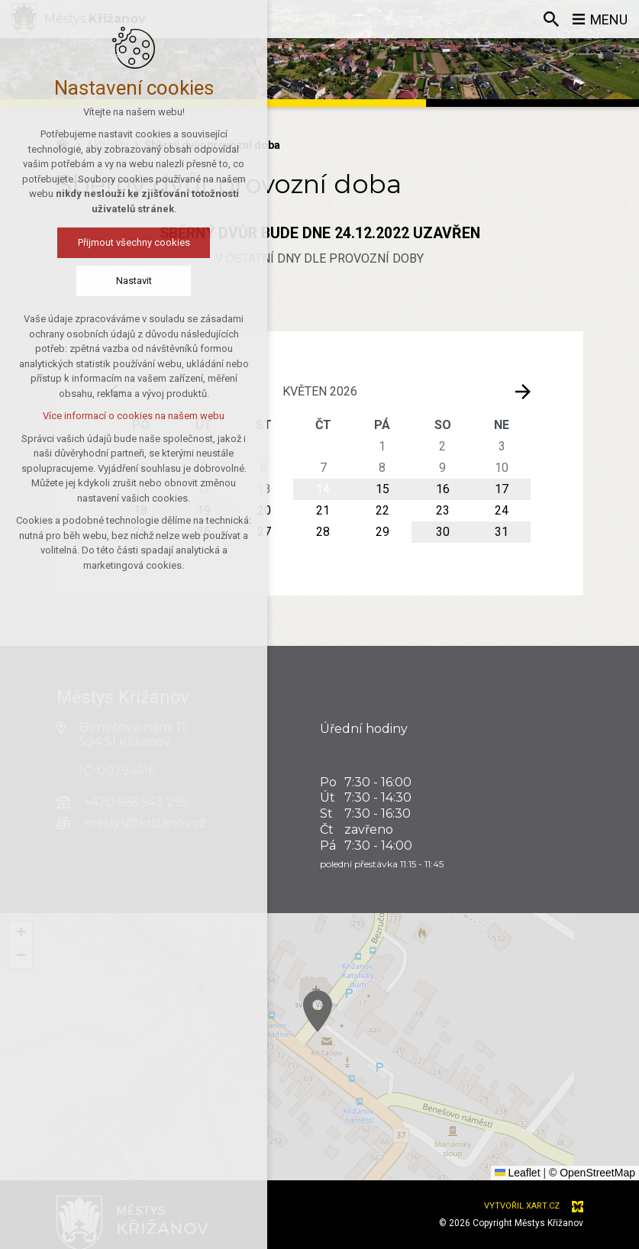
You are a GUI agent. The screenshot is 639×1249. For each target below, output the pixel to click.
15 (382, 489)
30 (443, 531)
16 (443, 489)
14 (323, 489)
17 (501, 489)
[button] (367, 1041)
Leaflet (518, 1173)
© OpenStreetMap (592, 1173)
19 (204, 510)
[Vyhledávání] (551, 19)
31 (501, 531)
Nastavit (67, 280)
